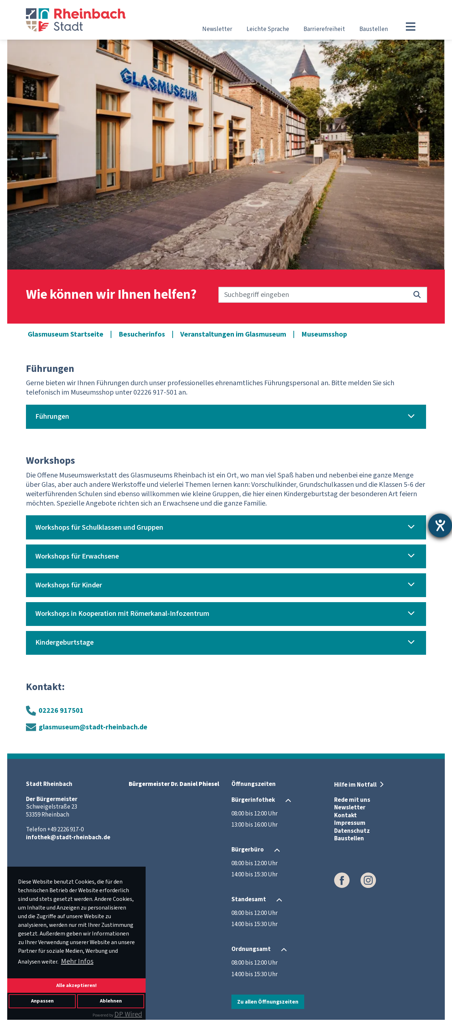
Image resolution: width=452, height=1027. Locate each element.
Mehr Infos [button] (77, 961)
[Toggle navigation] (410, 26)
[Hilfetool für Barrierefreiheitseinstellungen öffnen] (440, 525)
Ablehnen (111, 1001)
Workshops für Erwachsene (77, 556)
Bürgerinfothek (253, 800)
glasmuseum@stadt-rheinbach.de (93, 727)
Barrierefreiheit (324, 29)
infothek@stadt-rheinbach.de (68, 837)
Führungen (52, 417)
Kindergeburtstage (64, 642)
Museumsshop (324, 334)
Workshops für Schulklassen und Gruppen (99, 528)
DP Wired (128, 1014)
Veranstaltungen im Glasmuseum (233, 334)
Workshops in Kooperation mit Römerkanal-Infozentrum (122, 614)
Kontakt (345, 815)
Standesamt (248, 899)
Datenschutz (352, 831)
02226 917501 (61, 711)
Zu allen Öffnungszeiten (267, 1002)
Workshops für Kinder (68, 585)
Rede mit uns (352, 800)
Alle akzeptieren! (76, 985)
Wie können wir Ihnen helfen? (111, 295)
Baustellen (373, 29)
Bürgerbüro (247, 849)
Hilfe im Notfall (356, 785)
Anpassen (42, 1001)
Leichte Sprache (268, 29)
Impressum (349, 823)
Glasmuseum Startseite (65, 334)
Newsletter (217, 29)
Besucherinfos (142, 334)
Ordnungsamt (251, 949)
